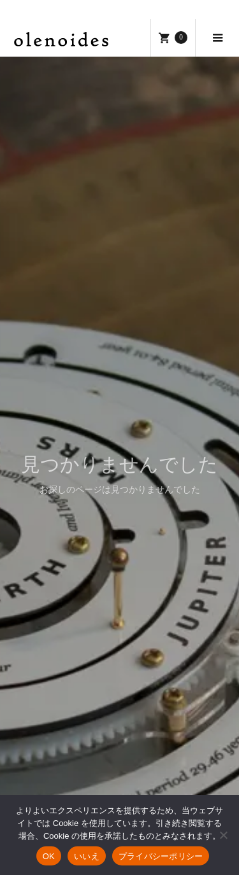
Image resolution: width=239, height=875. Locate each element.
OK (49, 856)
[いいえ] (223, 835)
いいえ (86, 856)
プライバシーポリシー (161, 856)
